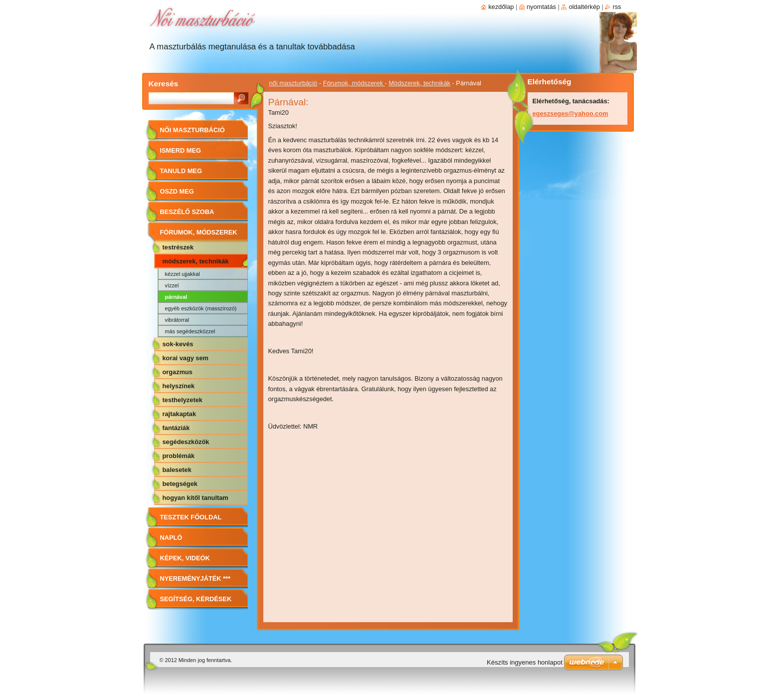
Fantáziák (176, 428)
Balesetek (177, 469)
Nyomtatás (541, 6)
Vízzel (172, 285)
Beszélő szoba (187, 212)
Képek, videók (185, 558)
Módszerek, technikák (419, 83)
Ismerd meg (180, 150)
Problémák (179, 456)
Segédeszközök (186, 442)
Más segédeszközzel (190, 331)
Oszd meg (177, 191)
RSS (616, 6)
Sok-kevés (178, 344)
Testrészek (178, 247)
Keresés (164, 83)
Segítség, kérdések (196, 599)
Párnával (176, 297)
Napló (171, 537)
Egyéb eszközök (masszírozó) (201, 308)
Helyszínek (179, 386)
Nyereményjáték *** (195, 578)
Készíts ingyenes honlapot (525, 662)
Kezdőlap (501, 6)
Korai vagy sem (185, 358)
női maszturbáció (293, 83)
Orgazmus (178, 372)
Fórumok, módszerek (354, 83)
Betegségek (180, 483)
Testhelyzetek (182, 400)
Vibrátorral (177, 320)
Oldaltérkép (584, 6)
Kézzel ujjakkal (182, 274)
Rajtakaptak (179, 414)
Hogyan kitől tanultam (195, 497)
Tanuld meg (181, 171)
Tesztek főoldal (191, 517)
